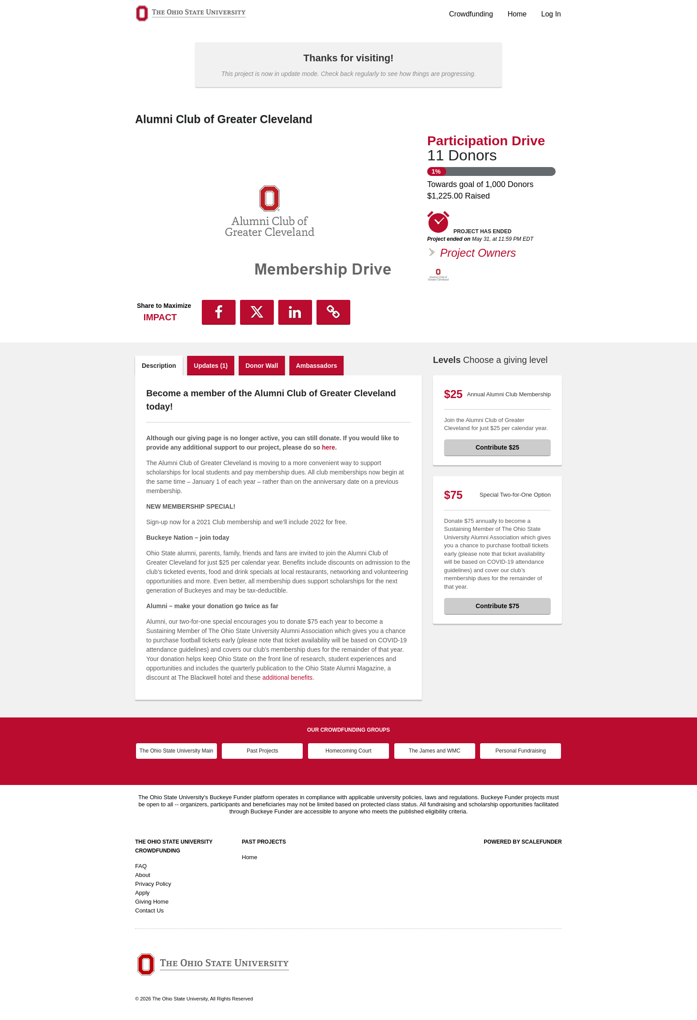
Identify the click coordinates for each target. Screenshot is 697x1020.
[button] (219, 312)
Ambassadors (316, 365)
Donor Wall (261, 365)
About (142, 875)
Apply (142, 892)
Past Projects (262, 751)
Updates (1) (211, 365)
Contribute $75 (497, 606)
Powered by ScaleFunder (523, 842)
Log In (551, 14)
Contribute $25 (497, 447)
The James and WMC (435, 751)
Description (159, 365)
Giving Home (151, 901)
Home (517, 14)
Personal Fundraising (521, 751)
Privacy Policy (153, 884)
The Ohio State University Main (176, 751)
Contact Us (149, 910)
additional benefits (287, 677)
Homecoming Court (348, 751)
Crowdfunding (471, 14)
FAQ (141, 866)
